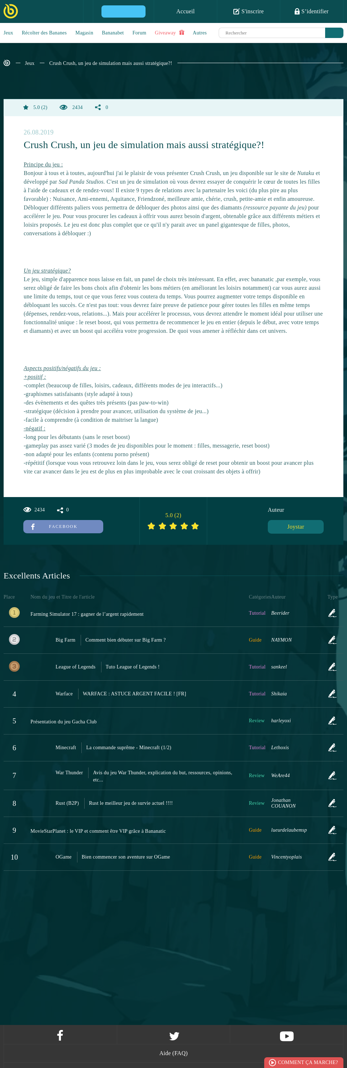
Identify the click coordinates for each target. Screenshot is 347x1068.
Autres (200, 33)
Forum (140, 33)
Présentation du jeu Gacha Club (63, 721)
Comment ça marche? (308, 1062)
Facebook (54, 526)
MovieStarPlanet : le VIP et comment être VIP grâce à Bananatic (98, 831)
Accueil (185, 11)
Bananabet (113, 33)
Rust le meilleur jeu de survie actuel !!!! (131, 803)
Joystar (295, 527)
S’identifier (311, 11)
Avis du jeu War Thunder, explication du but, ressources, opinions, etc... (162, 776)
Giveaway (169, 33)
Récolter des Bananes (44, 33)
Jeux (8, 33)
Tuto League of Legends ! (133, 667)
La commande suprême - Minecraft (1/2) (128, 747)
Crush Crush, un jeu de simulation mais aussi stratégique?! (110, 63)
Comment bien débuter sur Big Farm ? (125, 640)
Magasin (84, 33)
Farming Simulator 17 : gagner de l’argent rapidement (87, 614)
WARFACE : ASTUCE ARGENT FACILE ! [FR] (134, 693)
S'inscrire (248, 11)
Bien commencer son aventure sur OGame (126, 857)
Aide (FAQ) (173, 1053)
